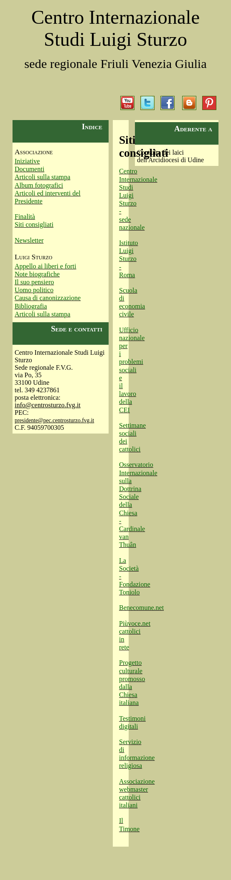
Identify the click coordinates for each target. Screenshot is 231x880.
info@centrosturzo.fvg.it (48, 405)
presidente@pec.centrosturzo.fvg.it (54, 420)
